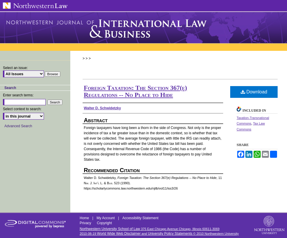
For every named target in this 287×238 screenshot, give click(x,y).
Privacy (86, 223)
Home (85, 218)
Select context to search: (22, 109)
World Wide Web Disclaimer (119, 234)
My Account (106, 218)
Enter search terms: (18, 95)
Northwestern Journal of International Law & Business (143, 27)
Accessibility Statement (140, 218)
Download (254, 91)
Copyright (104, 223)
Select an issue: (15, 68)
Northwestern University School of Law (110, 229)
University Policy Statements (170, 234)
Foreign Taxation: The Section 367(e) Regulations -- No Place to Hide (135, 91)
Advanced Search (18, 126)
